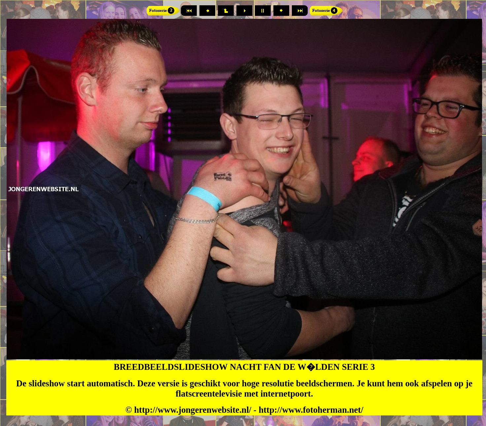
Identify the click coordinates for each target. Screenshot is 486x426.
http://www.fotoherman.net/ (311, 410)
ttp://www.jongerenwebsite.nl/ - (199, 410)
